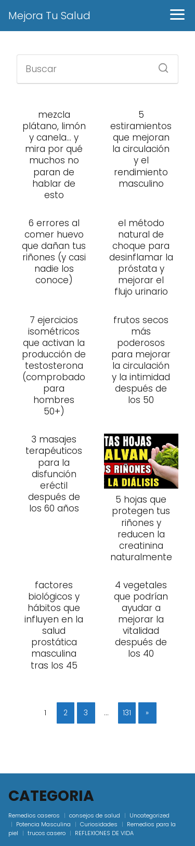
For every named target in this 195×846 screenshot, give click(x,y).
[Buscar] (159, 64)
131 (127, 713)
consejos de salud (94, 815)
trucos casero (47, 833)
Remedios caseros (34, 815)
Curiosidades (99, 824)
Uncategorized (149, 815)
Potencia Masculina (43, 824)
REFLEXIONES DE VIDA (104, 833)
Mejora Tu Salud (49, 15)
